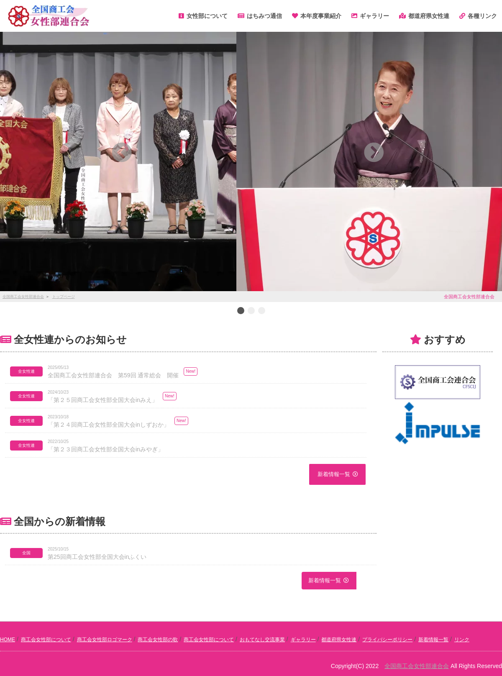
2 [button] (251, 311)
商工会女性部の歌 (158, 640)
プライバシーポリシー (387, 640)
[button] (122, 152)
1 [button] (240, 311)
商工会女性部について (46, 640)
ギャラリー (303, 640)
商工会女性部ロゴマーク (104, 640)
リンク (461, 640)
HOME (7, 640)
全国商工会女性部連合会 (416, 666)
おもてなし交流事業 (262, 640)
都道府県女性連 (338, 640)
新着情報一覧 (334, 474)
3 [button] (261, 311)
